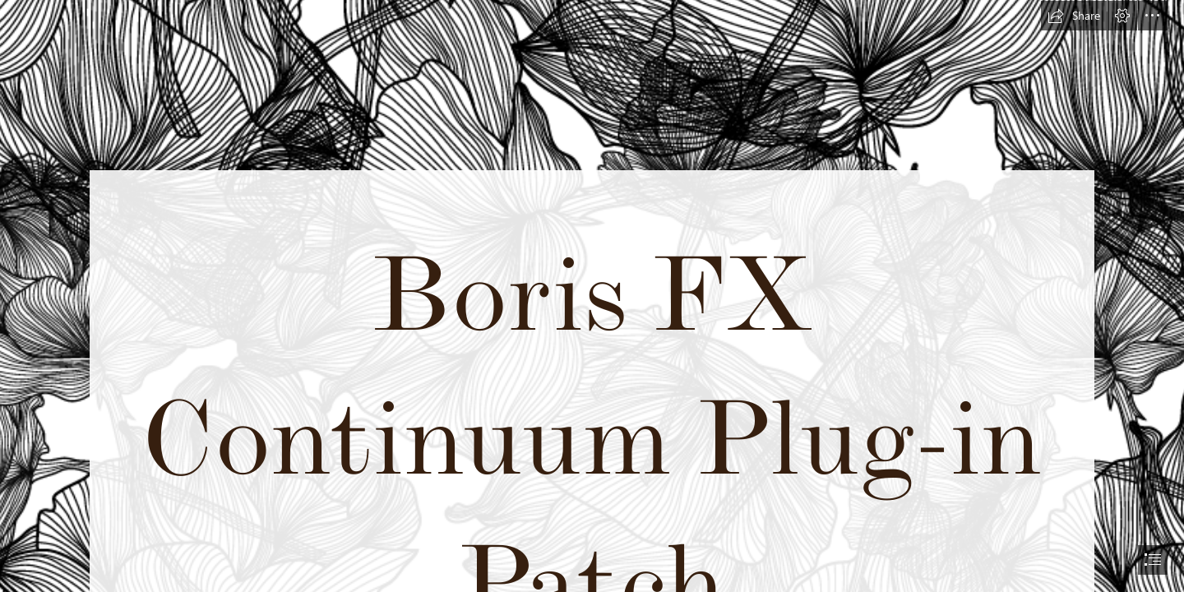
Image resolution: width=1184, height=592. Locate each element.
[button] (1074, 15)
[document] (592, 296)
